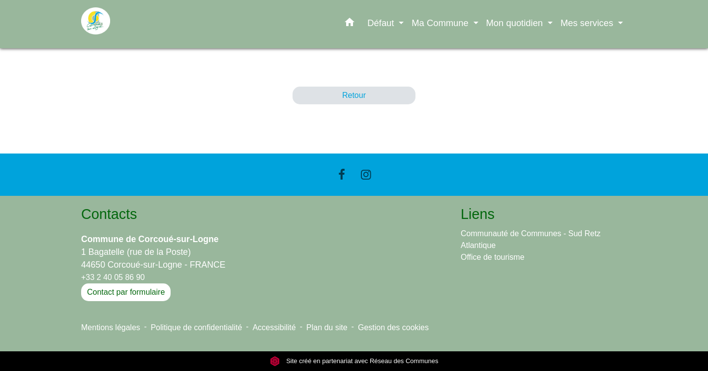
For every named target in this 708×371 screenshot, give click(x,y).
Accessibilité (274, 327)
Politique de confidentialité (196, 327)
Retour (354, 95)
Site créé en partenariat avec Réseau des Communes (354, 361)
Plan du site (327, 327)
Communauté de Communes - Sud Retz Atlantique (531, 239)
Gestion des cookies (393, 327)
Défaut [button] (381, 23)
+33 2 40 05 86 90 (113, 277)
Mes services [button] (588, 23)
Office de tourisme (493, 257)
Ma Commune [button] (441, 23)
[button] (349, 24)
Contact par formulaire (126, 292)
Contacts (109, 214)
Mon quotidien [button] (516, 23)
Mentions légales (110, 327)
